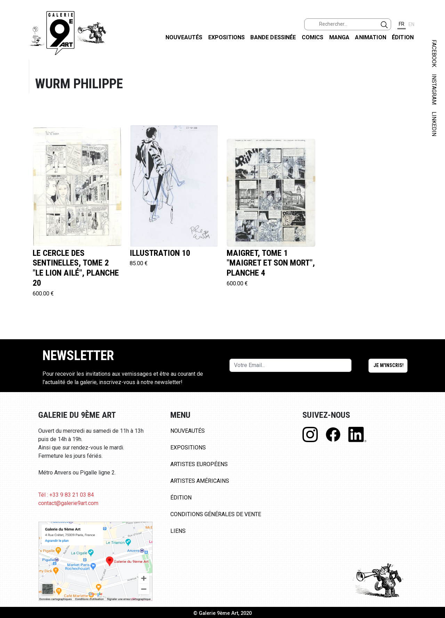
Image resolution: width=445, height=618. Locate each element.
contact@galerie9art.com (68, 503)
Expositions (226, 37)
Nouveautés (184, 37)
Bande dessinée (273, 37)
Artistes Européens (199, 464)
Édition (403, 37)
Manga (339, 37)
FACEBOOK (434, 53)
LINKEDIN (434, 124)
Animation (370, 37)
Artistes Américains (199, 481)
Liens (178, 531)
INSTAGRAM (434, 89)
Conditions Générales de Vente (215, 514)
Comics (313, 37)
